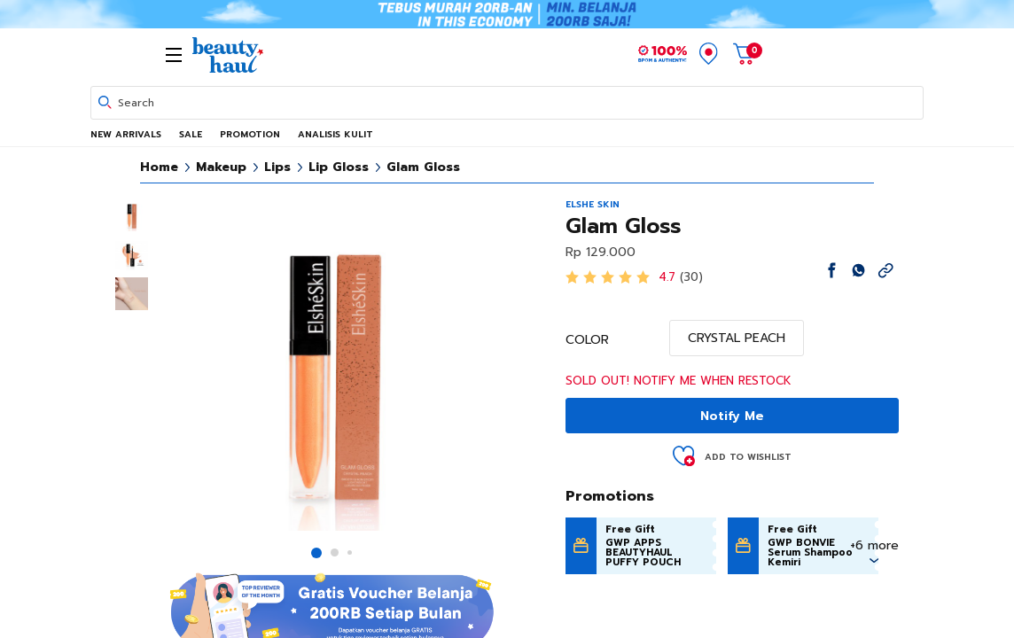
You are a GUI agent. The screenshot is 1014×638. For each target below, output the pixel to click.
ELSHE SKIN (593, 204)
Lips (277, 167)
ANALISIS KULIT (335, 134)
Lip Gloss (338, 167)
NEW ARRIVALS (125, 134)
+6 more (874, 545)
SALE (190, 134)
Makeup (221, 167)
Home (159, 167)
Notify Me (732, 416)
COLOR (587, 340)
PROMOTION (250, 134)
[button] (316, 553)
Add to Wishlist (748, 456)
